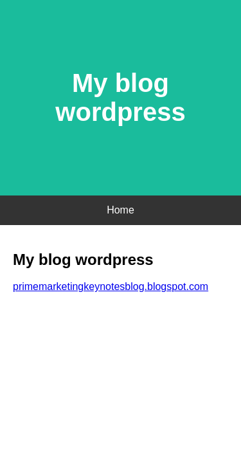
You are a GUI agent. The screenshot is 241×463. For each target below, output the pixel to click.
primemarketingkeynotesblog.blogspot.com (110, 286)
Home (120, 209)
